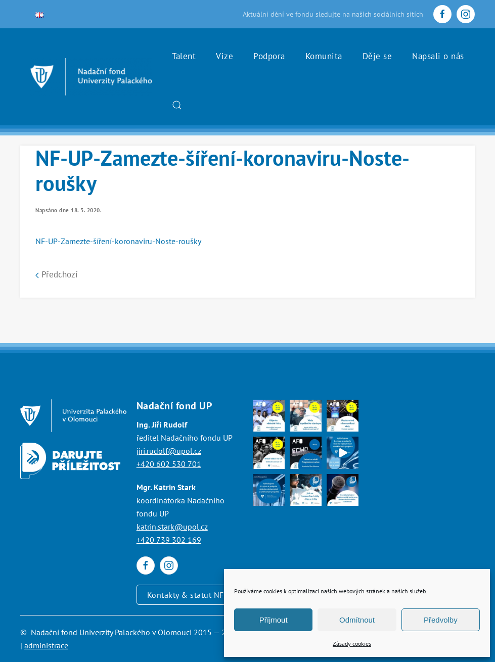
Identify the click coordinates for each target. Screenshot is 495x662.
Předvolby (441, 620)
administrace (46, 645)
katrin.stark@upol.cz (172, 527)
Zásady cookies (352, 643)
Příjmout (273, 620)
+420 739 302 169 (169, 540)
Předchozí (56, 274)
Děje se (377, 56)
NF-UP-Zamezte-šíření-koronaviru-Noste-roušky (118, 241)
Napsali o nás (438, 56)
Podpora (269, 56)
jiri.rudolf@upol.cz (169, 451)
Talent (184, 56)
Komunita (323, 56)
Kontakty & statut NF (185, 595)
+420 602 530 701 (169, 464)
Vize (224, 56)
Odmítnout (357, 620)
